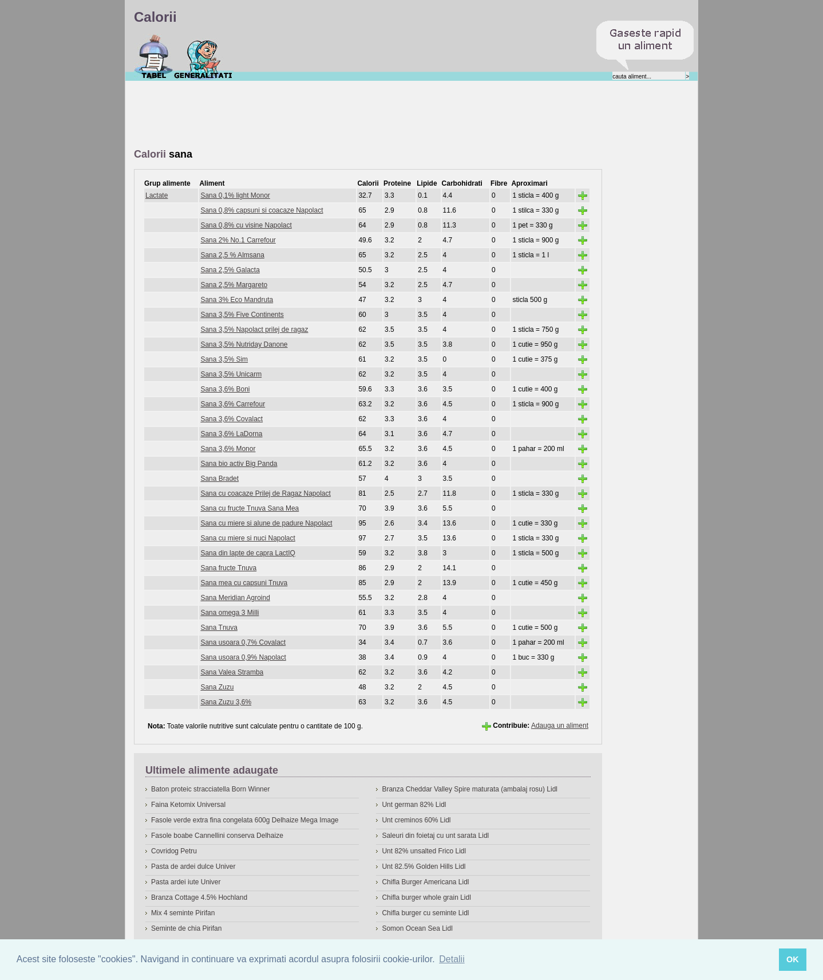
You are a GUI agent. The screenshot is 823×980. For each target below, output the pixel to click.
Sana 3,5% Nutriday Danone (243, 344)
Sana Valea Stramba (231, 672)
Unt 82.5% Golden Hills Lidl (423, 867)
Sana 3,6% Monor (227, 449)
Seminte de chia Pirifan (186, 928)
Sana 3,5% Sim (224, 359)
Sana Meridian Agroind (235, 598)
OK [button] (792, 959)
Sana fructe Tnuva (228, 568)
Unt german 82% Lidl (414, 805)
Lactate (156, 195)
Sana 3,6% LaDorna (231, 434)
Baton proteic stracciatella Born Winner (210, 789)
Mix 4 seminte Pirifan (183, 913)
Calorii (153, 57)
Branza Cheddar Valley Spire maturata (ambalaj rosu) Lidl (469, 789)
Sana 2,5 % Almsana (232, 255)
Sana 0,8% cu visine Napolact (245, 225)
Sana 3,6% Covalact (231, 419)
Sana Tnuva (219, 628)
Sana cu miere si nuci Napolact (247, 538)
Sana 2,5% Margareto (233, 285)
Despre (203, 57)
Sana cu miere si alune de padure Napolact (266, 523)
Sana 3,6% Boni (225, 389)
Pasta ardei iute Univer (185, 882)
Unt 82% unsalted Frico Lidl (424, 851)
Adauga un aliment (559, 726)
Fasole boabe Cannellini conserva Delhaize (217, 836)
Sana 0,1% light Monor (235, 195)
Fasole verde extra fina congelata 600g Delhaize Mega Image (245, 820)
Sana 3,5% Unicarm (231, 374)
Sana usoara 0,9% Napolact (243, 657)
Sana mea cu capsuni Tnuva (243, 583)
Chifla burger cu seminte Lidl (425, 913)
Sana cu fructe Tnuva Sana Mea (249, 508)
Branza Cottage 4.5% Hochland (199, 897)
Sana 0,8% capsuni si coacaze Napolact (261, 210)
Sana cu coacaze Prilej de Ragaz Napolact (265, 493)
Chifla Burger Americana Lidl (425, 882)
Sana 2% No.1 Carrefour (237, 240)
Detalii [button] (451, 959)
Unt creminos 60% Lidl (416, 820)
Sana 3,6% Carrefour (232, 404)
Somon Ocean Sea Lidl (417, 928)
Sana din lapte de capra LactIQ (247, 553)
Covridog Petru (174, 851)
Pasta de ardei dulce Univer (193, 867)
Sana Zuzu (217, 687)
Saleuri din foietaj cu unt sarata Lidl (435, 836)
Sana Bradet (219, 479)
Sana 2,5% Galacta (229, 270)
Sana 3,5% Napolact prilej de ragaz (254, 330)
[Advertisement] (342, 115)
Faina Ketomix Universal (188, 805)
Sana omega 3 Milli (229, 613)
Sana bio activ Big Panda (238, 464)
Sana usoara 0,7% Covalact (243, 642)
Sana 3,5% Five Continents (241, 315)
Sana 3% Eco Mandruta (236, 300)
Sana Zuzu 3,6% (225, 702)
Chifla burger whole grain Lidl (426, 897)
